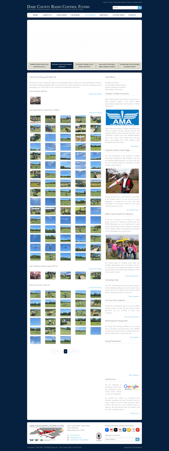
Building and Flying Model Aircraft (62, 65)
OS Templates (137, 447)
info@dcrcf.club (75, 437)
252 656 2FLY (75, 435)
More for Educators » (132, 276)
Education (62, 15)
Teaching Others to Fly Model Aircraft (84, 65)
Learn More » (135, 146)
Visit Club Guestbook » (132, 317)
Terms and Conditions (120, 2)
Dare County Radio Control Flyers (58, 6)
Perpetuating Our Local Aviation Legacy (39, 65)
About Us (47, 15)
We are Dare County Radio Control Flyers (129, 65)
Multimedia (90, 15)
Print (140, 2)
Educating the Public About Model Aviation (107, 65)
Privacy (130, 2)
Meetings (104, 15)
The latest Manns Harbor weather (122, 371)
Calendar (75, 15)
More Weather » (134, 375)
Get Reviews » (135, 413)
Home (105, 2)
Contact (110, 2)
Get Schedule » (134, 337)
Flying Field (119, 15)
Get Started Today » (133, 210)
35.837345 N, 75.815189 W (79, 440)
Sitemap (135, 2)
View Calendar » (134, 296)
